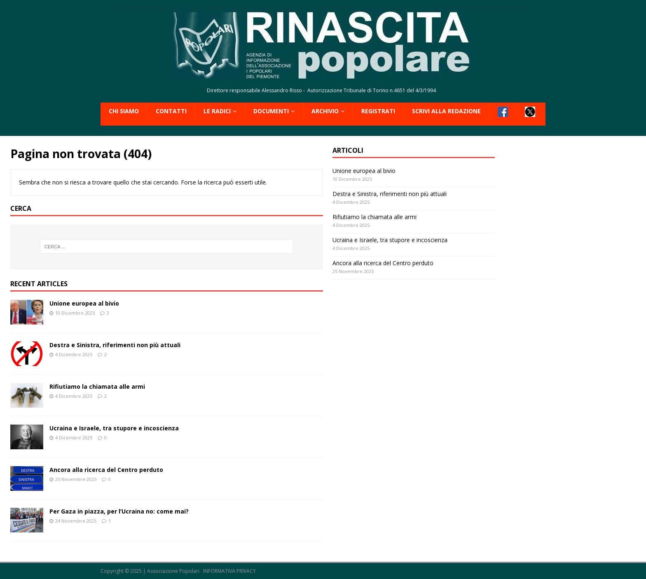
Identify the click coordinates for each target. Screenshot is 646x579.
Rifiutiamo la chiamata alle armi (97, 386)
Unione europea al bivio (84, 303)
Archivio (325, 111)
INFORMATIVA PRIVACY (229, 570)
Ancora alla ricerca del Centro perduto (106, 470)
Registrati (378, 111)
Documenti (271, 111)
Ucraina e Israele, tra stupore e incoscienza (114, 428)
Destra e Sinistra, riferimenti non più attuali (114, 345)
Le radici (217, 111)
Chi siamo (124, 111)
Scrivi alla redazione (446, 111)
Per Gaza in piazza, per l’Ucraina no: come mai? (119, 511)
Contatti (171, 111)
